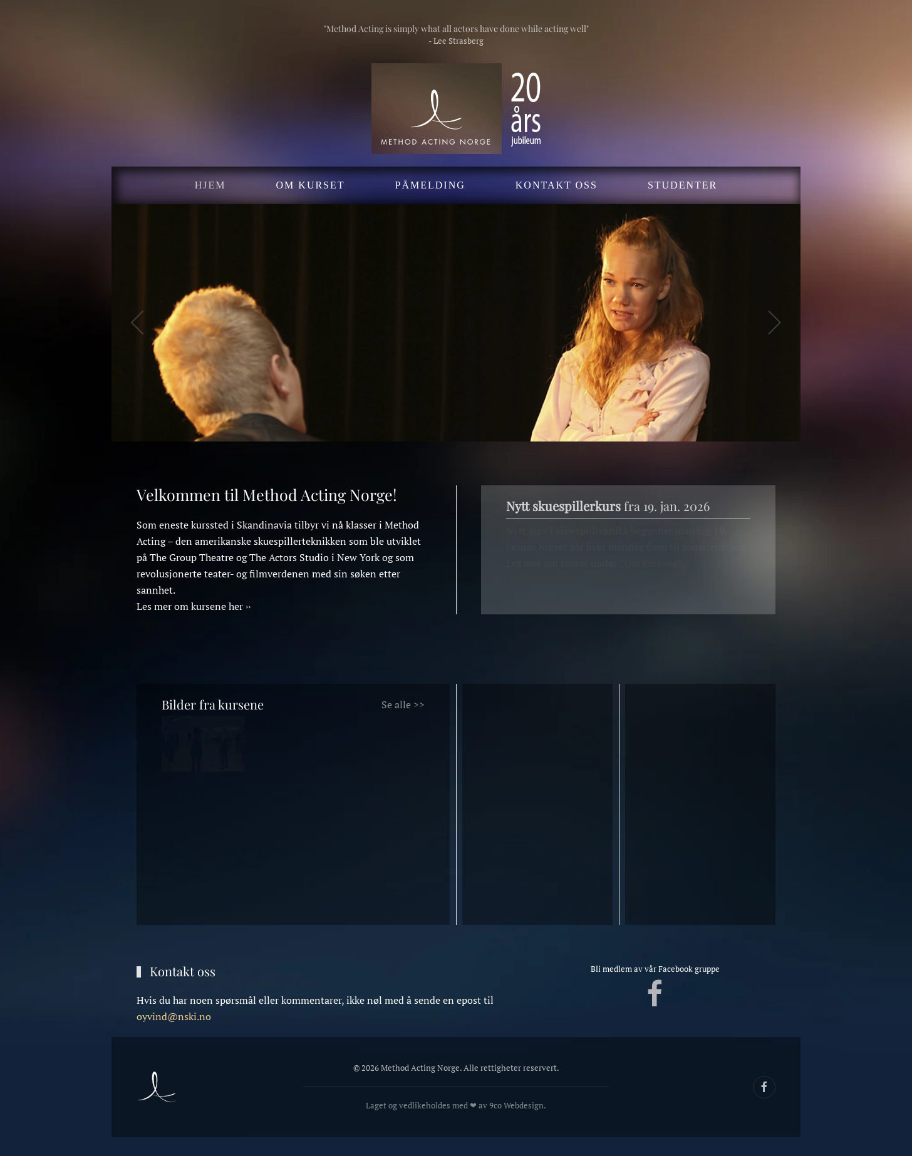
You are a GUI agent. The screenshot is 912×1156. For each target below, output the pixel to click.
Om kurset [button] (310, 185)
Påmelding (430, 185)
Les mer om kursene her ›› (194, 606)
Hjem (210, 185)
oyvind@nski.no (174, 1016)
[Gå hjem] (456, 108)
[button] (138, 322)
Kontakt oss (557, 185)
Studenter (682, 185)
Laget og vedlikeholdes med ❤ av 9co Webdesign (451, 1105)
